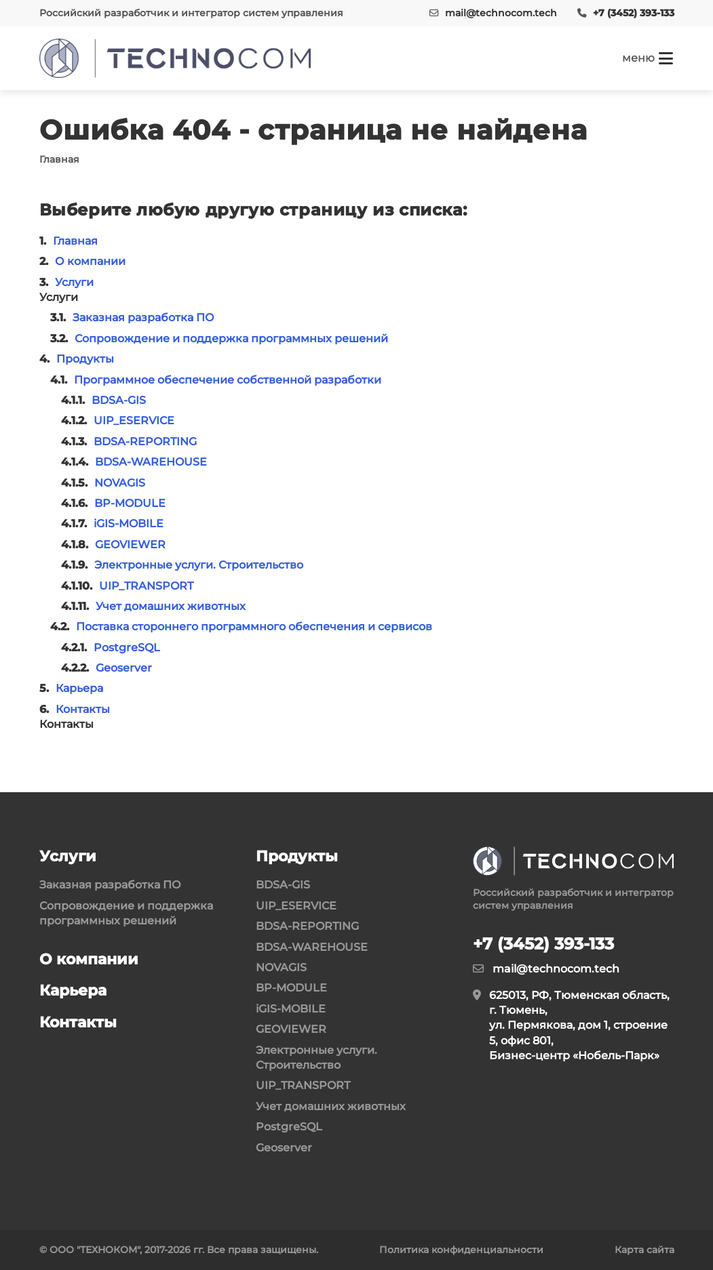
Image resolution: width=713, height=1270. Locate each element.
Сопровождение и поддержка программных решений (231, 338)
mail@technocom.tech (501, 12)
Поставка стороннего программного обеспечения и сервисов (254, 626)
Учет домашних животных (171, 606)
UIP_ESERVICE (134, 420)
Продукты (85, 358)
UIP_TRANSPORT (146, 585)
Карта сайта (644, 1249)
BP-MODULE (130, 503)
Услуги (74, 282)
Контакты (83, 709)
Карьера (79, 688)
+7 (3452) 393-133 (633, 12)
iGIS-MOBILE (128, 523)
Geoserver (124, 667)
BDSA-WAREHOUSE (151, 461)
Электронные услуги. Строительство (198, 564)
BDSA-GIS (119, 400)
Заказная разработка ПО (143, 317)
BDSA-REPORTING (145, 441)
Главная (75, 240)
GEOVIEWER (130, 544)
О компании (90, 261)
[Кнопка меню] (648, 58)
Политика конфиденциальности (461, 1249)
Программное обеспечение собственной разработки (227, 379)
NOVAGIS (119, 482)
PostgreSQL (127, 647)
